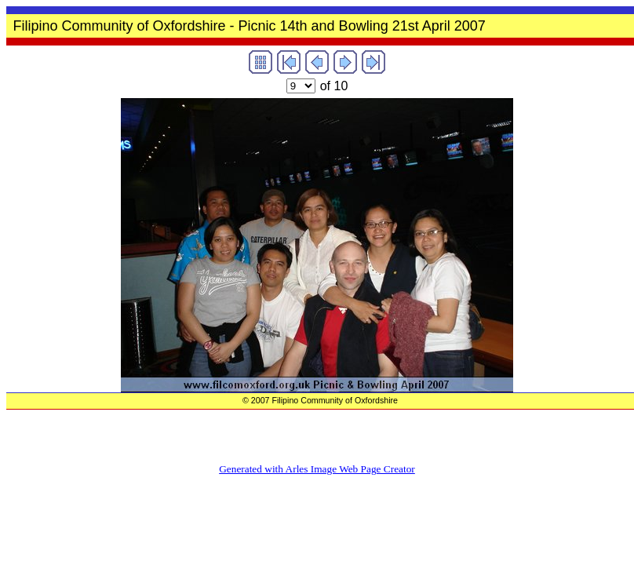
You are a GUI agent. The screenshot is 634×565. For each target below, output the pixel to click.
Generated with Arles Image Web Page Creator (317, 469)
